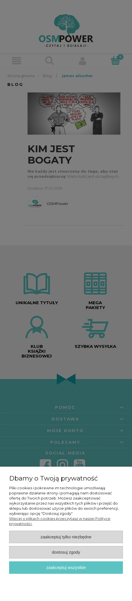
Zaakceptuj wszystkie (66, 567)
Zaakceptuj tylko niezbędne (66, 536)
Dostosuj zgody (66, 552)
